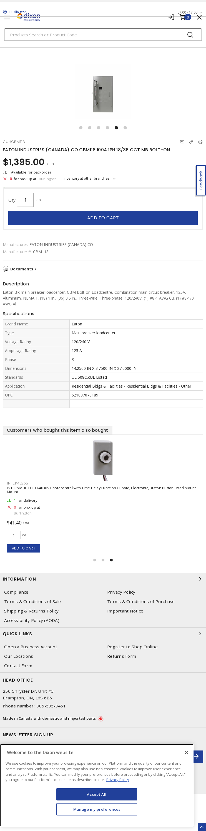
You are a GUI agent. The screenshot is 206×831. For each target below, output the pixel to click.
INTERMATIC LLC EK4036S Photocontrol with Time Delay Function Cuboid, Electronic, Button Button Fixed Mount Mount (101, 489)
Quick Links (103, 634)
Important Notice (125, 611)
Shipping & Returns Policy (31, 611)
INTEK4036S (17, 483)
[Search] (103, 34)
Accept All (97, 794)
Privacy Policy (121, 592)
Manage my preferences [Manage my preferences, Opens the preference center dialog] (96, 809)
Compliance (16, 592)
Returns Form (121, 656)
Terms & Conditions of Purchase (141, 601)
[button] (80, 127)
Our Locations (18, 656)
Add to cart (103, 218)
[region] (97, 785)
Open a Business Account (30, 646)
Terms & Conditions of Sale (32, 601)
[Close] (186, 752)
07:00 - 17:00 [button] (187, 12)
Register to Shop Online (132, 646)
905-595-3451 (51, 706)
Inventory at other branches (87, 178)
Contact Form (18, 665)
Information (103, 579)
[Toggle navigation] (7, 17)
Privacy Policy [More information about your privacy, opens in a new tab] (117, 779)
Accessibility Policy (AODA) (31, 620)
